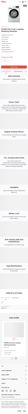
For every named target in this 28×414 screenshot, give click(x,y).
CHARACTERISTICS (6, 71)
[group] (14, 14)
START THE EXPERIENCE (7, 397)
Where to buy (14, 67)
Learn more (24, 407)
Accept (19, 411)
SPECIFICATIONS (18, 71)
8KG (5, 60)
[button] (12, 358)
